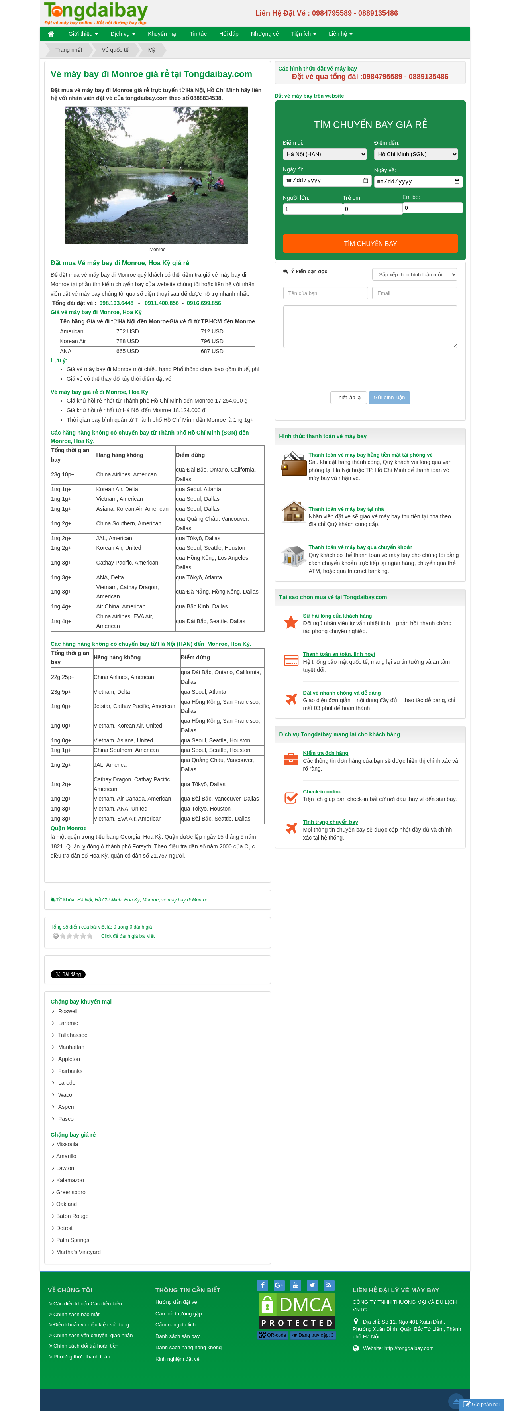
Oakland (66, 1204)
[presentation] (343, 369)
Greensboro (71, 1192)
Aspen (66, 1107)
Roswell (68, 1011)
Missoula (67, 1144)
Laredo (67, 1083)
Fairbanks (70, 1071)
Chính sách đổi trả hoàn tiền (85, 1346)
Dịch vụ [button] (122, 36)
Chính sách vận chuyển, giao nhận (93, 1335)
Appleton (69, 1059)
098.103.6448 (117, 303)
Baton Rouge (72, 1216)
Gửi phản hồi (481, 1405)
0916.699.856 (204, 303)
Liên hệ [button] (341, 36)
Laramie (68, 1023)
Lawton (65, 1168)
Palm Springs (72, 1240)
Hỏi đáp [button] (228, 34)
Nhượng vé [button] (265, 34)
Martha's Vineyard (78, 1252)
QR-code (272, 1335)
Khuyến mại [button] (162, 34)
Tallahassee (73, 1035)
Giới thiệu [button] (83, 36)
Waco (65, 1095)
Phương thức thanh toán (81, 1357)
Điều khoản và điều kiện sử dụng (91, 1325)
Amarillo (66, 1156)
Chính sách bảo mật (77, 1314)
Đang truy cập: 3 (313, 1335)
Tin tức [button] (198, 34)
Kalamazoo (70, 1180)
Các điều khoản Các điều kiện (87, 1304)
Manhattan (71, 1047)
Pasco (66, 1119)
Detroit (64, 1228)
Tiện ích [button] (303, 36)
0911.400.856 (162, 303)
